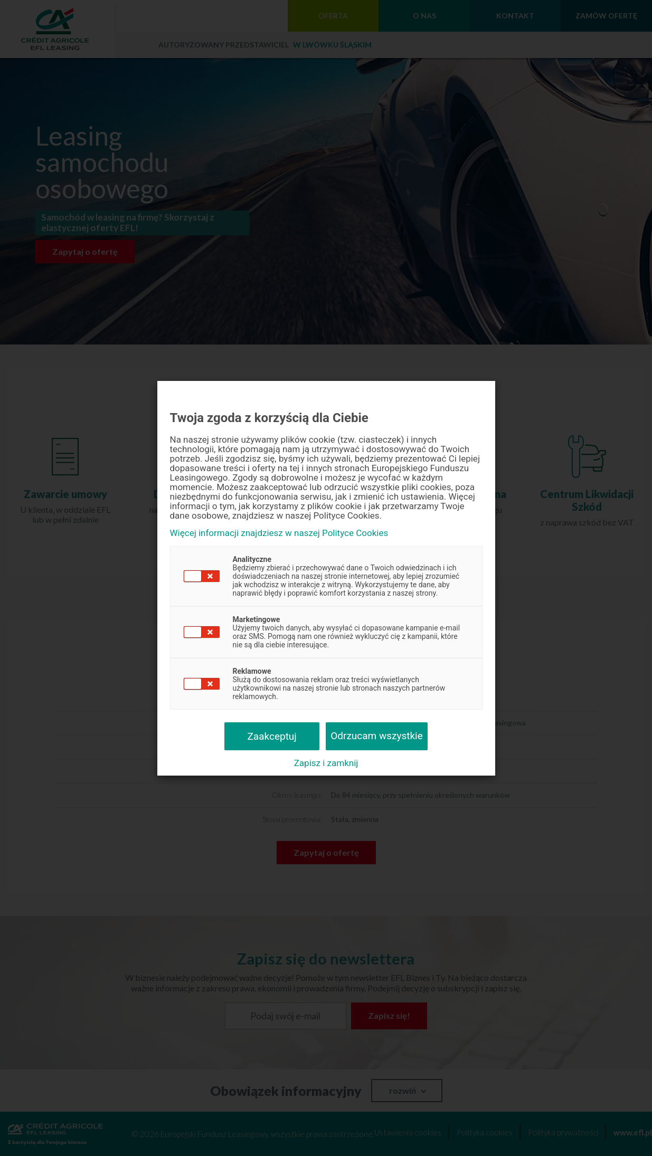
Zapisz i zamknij (326, 763)
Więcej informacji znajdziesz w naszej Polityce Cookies (279, 533)
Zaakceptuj (271, 736)
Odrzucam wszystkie (376, 736)
